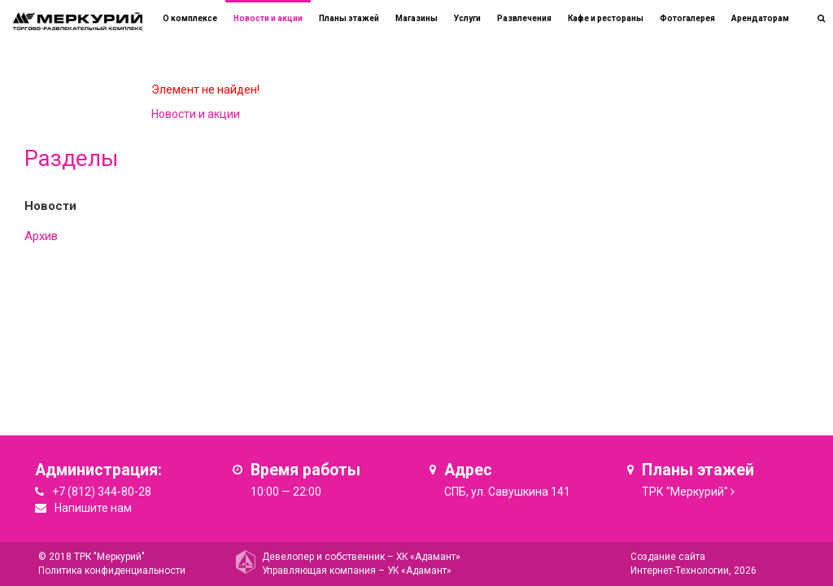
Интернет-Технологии (679, 570)
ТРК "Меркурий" (685, 491)
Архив (41, 236)
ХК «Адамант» (428, 556)
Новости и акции (268, 18)
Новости (50, 206)
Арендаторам (760, 18)
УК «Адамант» (419, 570)
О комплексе (190, 18)
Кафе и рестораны (605, 18)
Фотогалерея (687, 18)
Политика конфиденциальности (111, 570)
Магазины (416, 18)
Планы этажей (349, 18)
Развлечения (524, 18)
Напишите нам (93, 507)
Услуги (467, 18)
